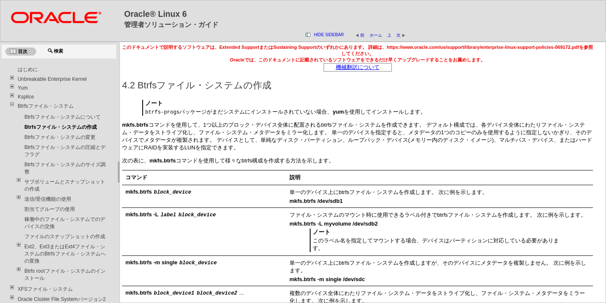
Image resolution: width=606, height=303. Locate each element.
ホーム (375, 35)
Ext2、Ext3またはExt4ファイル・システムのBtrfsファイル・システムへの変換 (65, 254)
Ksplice (26, 97)
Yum (23, 88)
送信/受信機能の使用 (47, 199)
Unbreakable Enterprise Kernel (52, 79)
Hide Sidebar (329, 34)
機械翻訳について (358, 67)
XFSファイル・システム (45, 289)
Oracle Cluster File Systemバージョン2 (62, 299)
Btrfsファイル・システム (46, 106)
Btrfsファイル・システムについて (62, 117)
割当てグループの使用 (49, 209)
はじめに (28, 69)
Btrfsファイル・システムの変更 (60, 137)
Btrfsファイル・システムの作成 (60, 127)
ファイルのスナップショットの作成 (64, 236)
